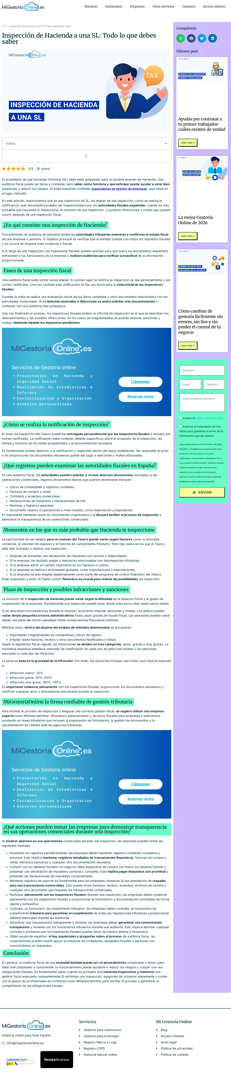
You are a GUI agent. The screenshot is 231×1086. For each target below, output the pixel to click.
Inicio (5, 26)
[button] (166, 143)
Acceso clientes (214, 6)
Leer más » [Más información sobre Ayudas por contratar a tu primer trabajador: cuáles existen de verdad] (188, 142)
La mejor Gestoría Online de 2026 (195, 220)
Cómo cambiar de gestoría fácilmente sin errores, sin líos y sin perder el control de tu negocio (200, 321)
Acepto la (203, 418)
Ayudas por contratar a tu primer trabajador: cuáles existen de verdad (201, 124)
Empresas (137, 6)
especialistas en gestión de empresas (119, 189)
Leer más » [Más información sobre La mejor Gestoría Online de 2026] (188, 235)
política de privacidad (209, 418)
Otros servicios (163, 6)
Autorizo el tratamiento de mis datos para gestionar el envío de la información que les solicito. (201, 431)
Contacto (188, 6)
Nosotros (90, 6)
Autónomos (113, 6)
